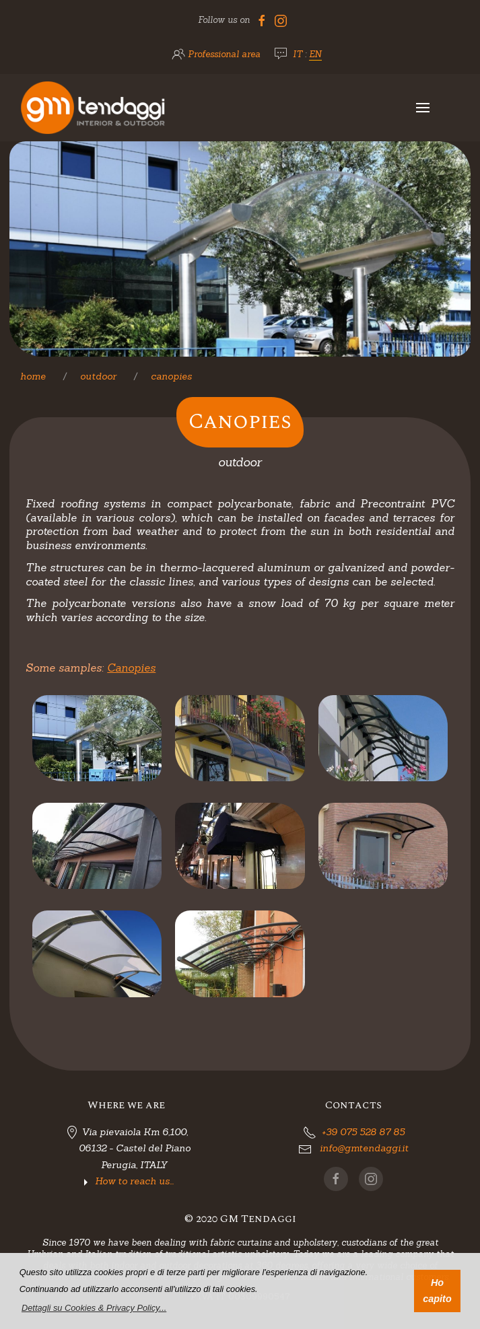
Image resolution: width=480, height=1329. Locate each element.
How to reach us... (134, 1181)
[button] (94, 1307)
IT (297, 54)
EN (315, 54)
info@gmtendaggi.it (364, 1148)
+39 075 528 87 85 (363, 1132)
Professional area (224, 54)
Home (33, 376)
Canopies (171, 376)
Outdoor (98, 376)
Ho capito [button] (437, 1290)
